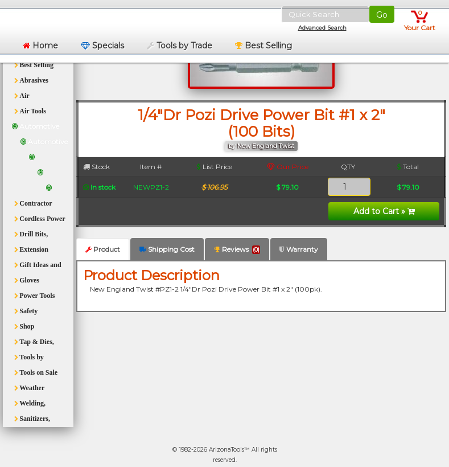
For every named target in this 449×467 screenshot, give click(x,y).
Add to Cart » (384, 211)
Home (40, 45)
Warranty (298, 249)
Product (102, 249)
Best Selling (263, 45)
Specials (102, 45)
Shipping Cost (167, 249)
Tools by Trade (179, 45)
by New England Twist (261, 146)
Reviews (237, 249)
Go (382, 15)
